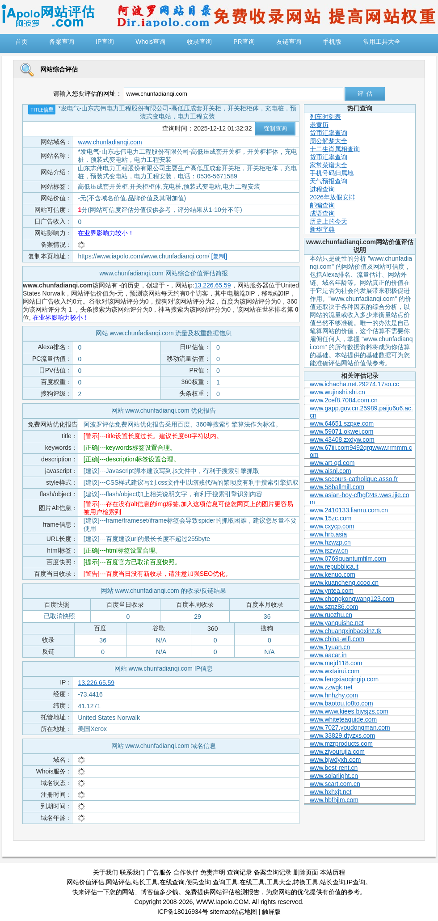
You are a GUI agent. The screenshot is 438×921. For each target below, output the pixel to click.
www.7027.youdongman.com (350, 727)
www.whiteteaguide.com (343, 719)
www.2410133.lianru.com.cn (349, 510)
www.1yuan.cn (330, 647)
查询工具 (225, 882)
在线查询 (172, 882)
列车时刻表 (325, 116)
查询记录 (239, 872)
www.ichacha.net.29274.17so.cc (354, 384)
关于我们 (105, 872)
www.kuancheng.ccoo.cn (344, 582)
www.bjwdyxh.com (335, 759)
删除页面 (305, 872)
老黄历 (319, 124)
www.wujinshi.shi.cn (337, 392)
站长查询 (332, 882)
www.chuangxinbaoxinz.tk (345, 630)
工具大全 (278, 882)
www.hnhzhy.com (334, 695)
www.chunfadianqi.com (110, 142)
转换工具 (305, 882)
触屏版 (271, 911)
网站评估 (118, 882)
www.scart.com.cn (335, 783)
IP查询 (356, 882)
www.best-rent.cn (334, 767)
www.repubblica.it (334, 566)
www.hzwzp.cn (330, 542)
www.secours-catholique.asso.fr (354, 478)
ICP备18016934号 (182, 911)
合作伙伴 (185, 872)
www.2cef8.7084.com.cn (344, 400)
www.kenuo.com (332, 574)
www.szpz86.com (334, 606)
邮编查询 (322, 205)
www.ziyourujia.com (337, 751)
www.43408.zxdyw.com (342, 439)
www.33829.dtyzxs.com (342, 735)
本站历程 (332, 872)
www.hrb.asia (328, 534)
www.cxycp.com (332, 526)
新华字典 (322, 229)
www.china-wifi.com (337, 638)
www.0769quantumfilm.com (348, 558)
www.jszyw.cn (329, 550)
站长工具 (145, 882)
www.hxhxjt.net (330, 791)
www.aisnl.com (330, 470)
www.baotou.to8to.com (341, 703)
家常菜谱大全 (328, 165)
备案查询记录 (272, 872)
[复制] (219, 256)
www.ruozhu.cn (331, 614)
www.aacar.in (328, 655)
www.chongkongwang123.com (352, 598)
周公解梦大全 (328, 140)
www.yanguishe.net (337, 622)
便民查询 (198, 882)
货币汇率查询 (328, 132)
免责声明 (212, 872)
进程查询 (322, 189)
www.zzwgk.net (331, 687)
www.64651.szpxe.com (342, 423)
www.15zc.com (330, 518)
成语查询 (322, 213)
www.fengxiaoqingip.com (344, 679)
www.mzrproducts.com (341, 743)
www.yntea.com (332, 590)
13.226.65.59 (212, 285)
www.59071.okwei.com (341, 431)
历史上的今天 (328, 221)
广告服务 (159, 872)
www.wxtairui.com (334, 671)
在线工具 (252, 882)
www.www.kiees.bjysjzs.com (349, 711)
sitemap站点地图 (233, 911)
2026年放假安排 (332, 197)
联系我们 (132, 872)
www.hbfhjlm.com (334, 799)
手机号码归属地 (332, 173)
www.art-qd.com (332, 462)
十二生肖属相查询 (335, 148)
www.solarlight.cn (334, 775)
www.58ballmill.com (337, 486)
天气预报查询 (328, 181)
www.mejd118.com (336, 663)
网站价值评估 (85, 882)
